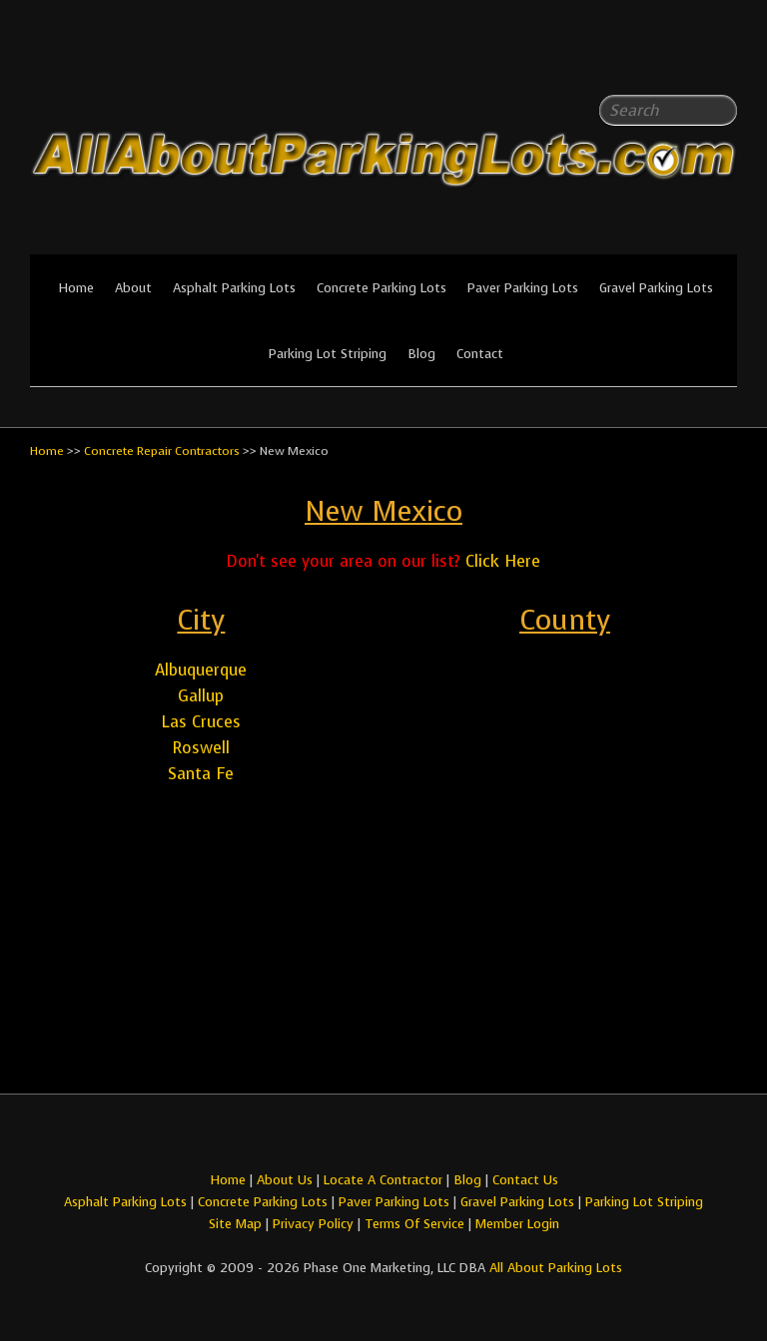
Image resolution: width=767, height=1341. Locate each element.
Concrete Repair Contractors (162, 451)
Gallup (201, 695)
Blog (421, 353)
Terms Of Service (416, 1223)
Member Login (517, 1223)
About (133, 287)
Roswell (201, 747)
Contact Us (525, 1179)
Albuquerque (201, 670)
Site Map (235, 1223)
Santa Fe (201, 773)
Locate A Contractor (383, 1179)
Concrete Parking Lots (381, 287)
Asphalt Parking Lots (234, 287)
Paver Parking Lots (522, 287)
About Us (285, 1179)
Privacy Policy (313, 1223)
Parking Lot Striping (327, 353)
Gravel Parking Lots (656, 287)
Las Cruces (201, 721)
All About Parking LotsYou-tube (722, 60)
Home (76, 287)
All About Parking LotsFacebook (682, 60)
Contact (479, 353)
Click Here (502, 561)
